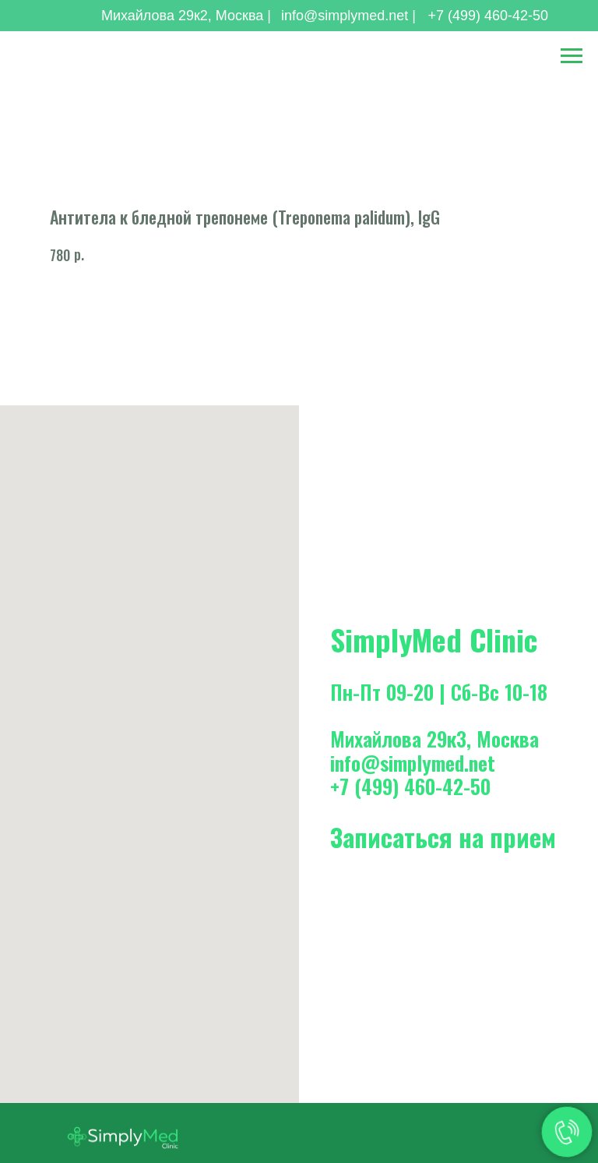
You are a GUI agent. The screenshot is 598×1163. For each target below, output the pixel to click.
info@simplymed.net (412, 763)
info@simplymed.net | (348, 15)
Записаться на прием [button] (443, 836)
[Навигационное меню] (571, 56)
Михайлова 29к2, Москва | (186, 15)
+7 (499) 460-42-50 (487, 15)
